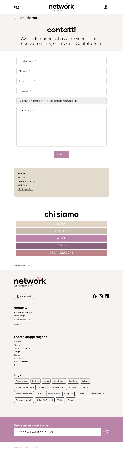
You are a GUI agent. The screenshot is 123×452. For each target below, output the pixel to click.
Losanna (18, 355)
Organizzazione (61, 254)
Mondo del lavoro (24, 393)
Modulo (17, 324)
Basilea (17, 358)
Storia (61, 246)
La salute (72, 387)
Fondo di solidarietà (25, 387)
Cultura (85, 380)
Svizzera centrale (21, 361)
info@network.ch (25, 190)
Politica (40, 393)
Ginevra (17, 341)
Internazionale (56, 387)
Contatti (61, 232)
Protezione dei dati (30, 447)
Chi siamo (25, 18)
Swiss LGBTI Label (45, 400)
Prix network (54, 393)
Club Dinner (59, 380)
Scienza (81, 393)
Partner (61, 239)
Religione (68, 393)
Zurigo (17, 351)
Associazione (21, 380)
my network (24, 296)
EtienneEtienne (103, 447)
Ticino (17, 345)
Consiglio (73, 380)
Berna (17, 365)
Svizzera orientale (22, 348)
